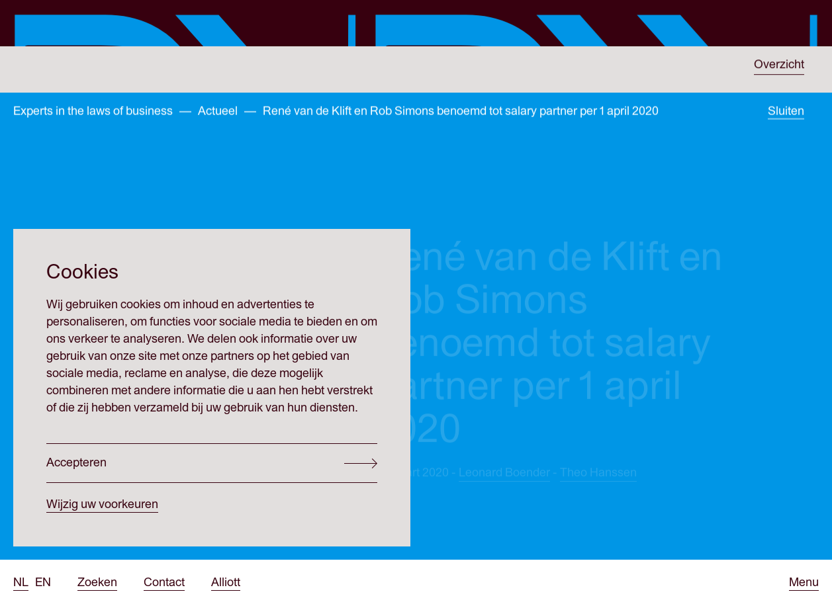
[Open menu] (804, 582)
